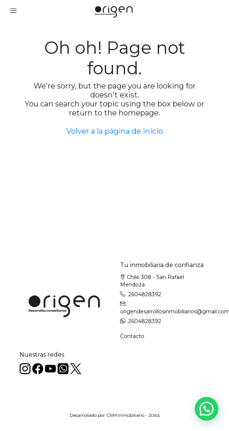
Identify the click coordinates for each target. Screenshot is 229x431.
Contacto (132, 336)
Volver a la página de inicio (114, 131)
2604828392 (144, 294)
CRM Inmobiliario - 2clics (133, 415)
